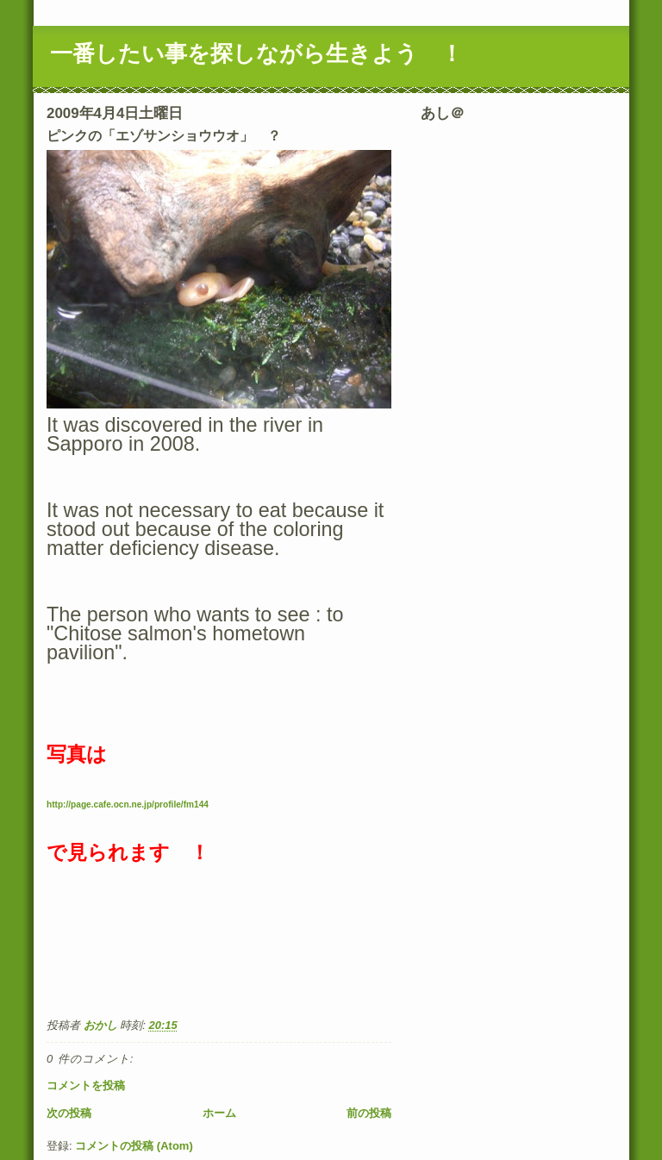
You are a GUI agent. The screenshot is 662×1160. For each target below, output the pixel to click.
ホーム (219, 1113)
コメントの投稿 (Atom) (134, 1145)
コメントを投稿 (86, 1085)
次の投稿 (69, 1113)
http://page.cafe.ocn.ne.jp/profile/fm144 (128, 804)
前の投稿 (369, 1113)
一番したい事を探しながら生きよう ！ (256, 53)
